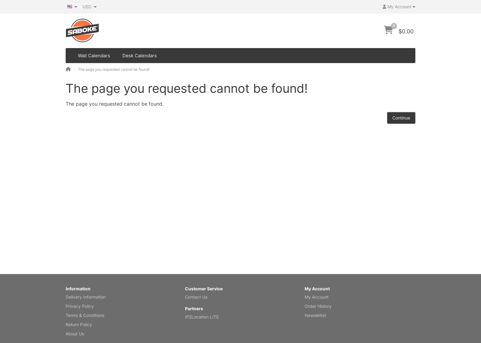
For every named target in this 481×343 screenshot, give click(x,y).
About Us (75, 333)
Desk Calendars (139, 55)
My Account (317, 297)
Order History (318, 306)
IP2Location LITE (202, 316)
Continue (401, 117)
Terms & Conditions (85, 315)
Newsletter (315, 315)
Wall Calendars (94, 55)
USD (90, 6)
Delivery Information (86, 297)
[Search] (366, 31)
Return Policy (79, 324)
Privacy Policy (80, 306)
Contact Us (196, 297)
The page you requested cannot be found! (113, 69)
